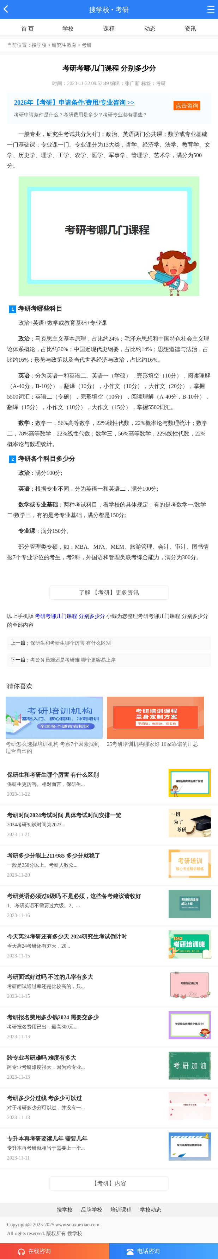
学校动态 (150, 1210)
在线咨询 (34, 1251)
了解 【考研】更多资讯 (109, 592)
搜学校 (99, 9)
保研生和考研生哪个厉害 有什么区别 (70, 643)
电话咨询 (143, 1251)
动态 (150, 29)
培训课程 (121, 1210)
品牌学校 (91, 1210)
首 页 (27, 29)
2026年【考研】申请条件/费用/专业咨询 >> (74, 102)
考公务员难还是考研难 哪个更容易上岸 (73, 660)
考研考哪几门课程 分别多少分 (70, 616)
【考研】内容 (109, 1183)
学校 (68, 29)
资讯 (190, 29)
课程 (109, 29)
